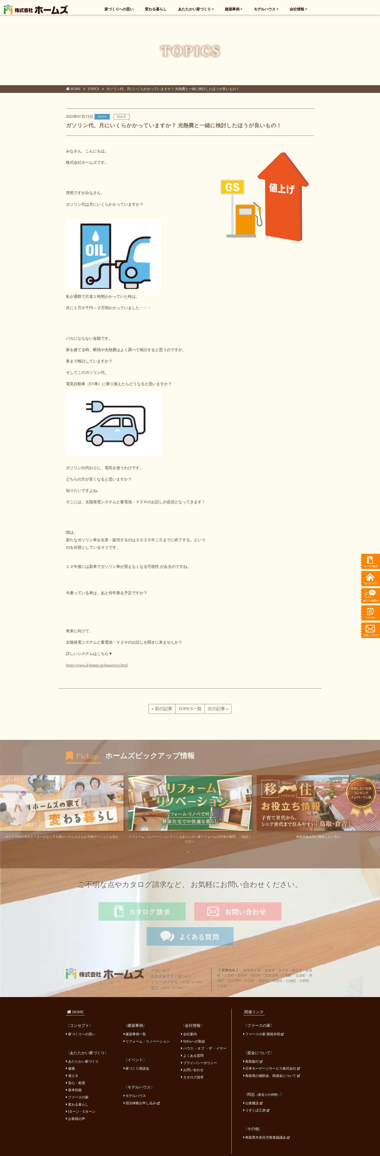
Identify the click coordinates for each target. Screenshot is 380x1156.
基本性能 (74, 1069)
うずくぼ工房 (256, 1089)
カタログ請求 (192, 1056)
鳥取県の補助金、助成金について (271, 1054)
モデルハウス (265, 8)
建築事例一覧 (135, 1013)
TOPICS (94, 90)
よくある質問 (192, 1034)
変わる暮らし (156, 8)
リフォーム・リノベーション (147, 1020)
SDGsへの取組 (193, 1020)
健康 (70, 1047)
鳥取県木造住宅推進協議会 (266, 1116)
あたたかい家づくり (194, 8)
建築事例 (232, 8)
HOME (73, 90)
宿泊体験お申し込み (142, 1082)
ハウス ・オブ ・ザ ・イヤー (203, 1027)
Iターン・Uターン (80, 1090)
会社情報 (297, 8)
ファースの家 (77, 1076)
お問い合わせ (192, 1049)
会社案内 (189, 1013)
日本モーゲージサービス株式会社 (271, 1047)
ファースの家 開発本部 (263, 1013)
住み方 (121, 118)
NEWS (102, 118)
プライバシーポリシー (199, 1041)
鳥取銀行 (253, 1040)
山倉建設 (253, 1082)
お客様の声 (75, 1097)
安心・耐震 (75, 1062)
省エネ (72, 1054)
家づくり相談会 (137, 1047)
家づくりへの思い (119, 8)
